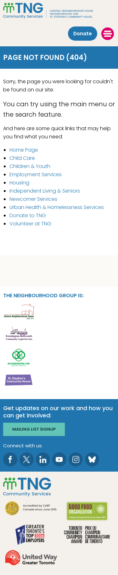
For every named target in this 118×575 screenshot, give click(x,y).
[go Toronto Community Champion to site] (87, 535)
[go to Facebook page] (10, 459)
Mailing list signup (34, 429)
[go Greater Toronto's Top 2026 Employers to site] (31, 535)
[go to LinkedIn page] (43, 459)
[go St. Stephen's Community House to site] (19, 379)
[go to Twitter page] (27, 459)
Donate (82, 33)
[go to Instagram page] (76, 459)
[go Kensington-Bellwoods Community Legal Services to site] (19, 334)
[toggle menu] (107, 33)
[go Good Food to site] (87, 512)
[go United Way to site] (31, 558)
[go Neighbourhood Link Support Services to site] (19, 357)
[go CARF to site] (31, 509)
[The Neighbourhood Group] (59, 11)
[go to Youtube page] (59, 459)
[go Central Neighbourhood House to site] (19, 311)
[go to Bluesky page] (92, 459)
